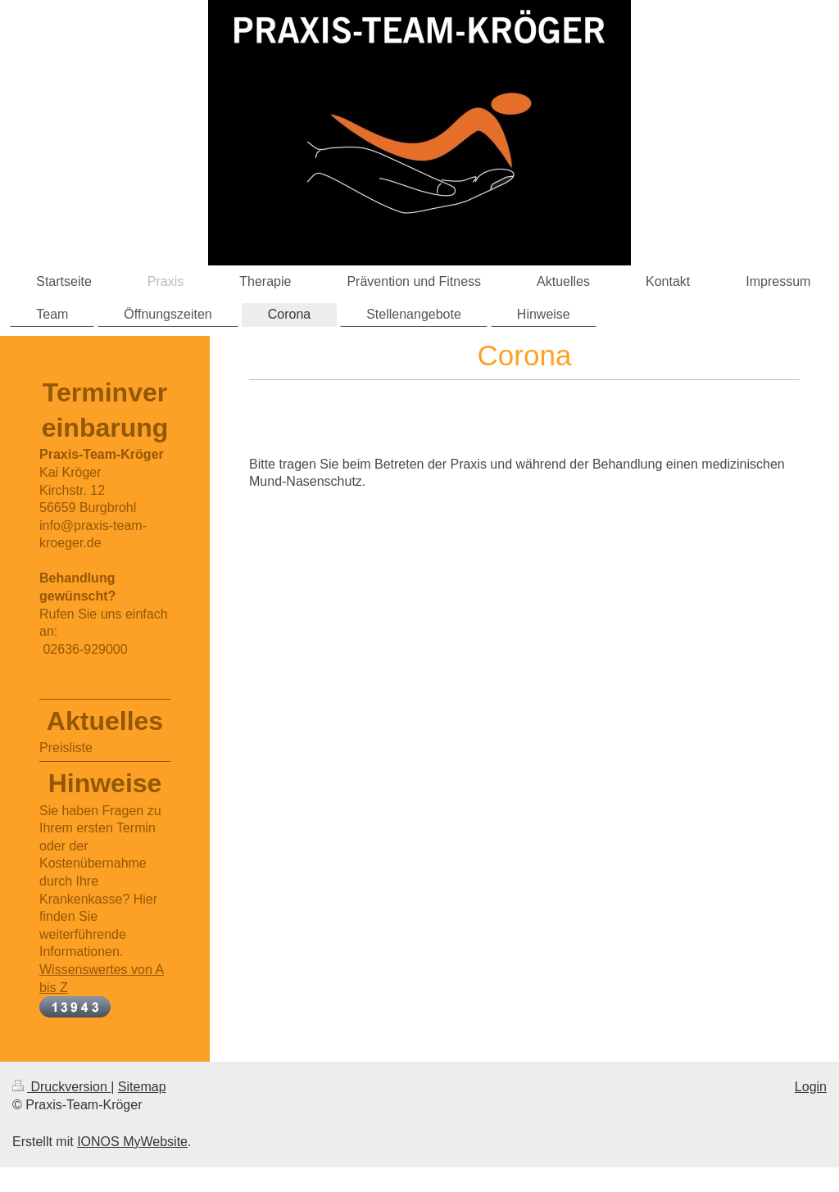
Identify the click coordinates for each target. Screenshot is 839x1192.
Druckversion (61, 1087)
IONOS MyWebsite (132, 1142)
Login (811, 1087)
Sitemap (142, 1087)
